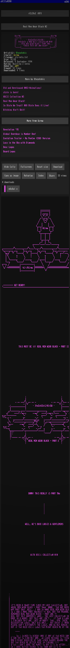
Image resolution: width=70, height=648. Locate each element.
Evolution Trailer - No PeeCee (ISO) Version (26, 138)
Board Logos (9, 151)
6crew (16, 55)
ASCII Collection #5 (13, 97)
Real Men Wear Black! (14, 101)
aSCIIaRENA (6, 1)
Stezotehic (21, 53)
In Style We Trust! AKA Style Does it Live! (26, 105)
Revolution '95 (11, 130)
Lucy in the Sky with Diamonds (19, 143)
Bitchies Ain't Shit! (14, 110)
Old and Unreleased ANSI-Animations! (22, 88)
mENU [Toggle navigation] (67, 2)
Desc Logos (8, 147)
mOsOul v (13, 189)
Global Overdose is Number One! (19, 134)
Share (52, 176)
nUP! (17, 66)
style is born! (11, 92)
